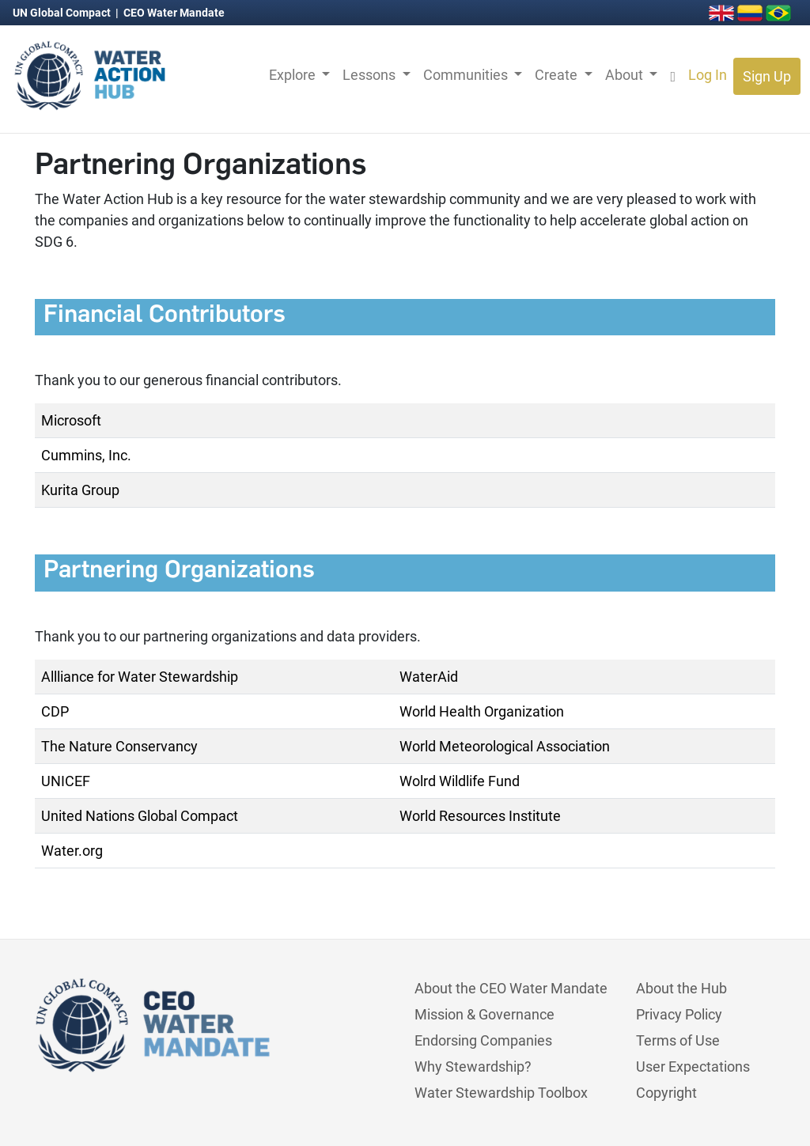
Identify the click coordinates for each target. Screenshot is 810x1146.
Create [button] (558, 74)
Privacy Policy (679, 1014)
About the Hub (681, 988)
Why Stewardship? (473, 1066)
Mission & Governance (484, 1014)
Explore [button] (294, 74)
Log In (707, 74)
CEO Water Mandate (174, 12)
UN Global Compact (63, 12)
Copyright (666, 1092)
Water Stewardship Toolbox (501, 1092)
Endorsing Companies (483, 1040)
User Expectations (693, 1066)
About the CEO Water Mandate (511, 988)
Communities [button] (467, 74)
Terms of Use (678, 1040)
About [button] (625, 74)
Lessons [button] (371, 74)
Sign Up (767, 76)
